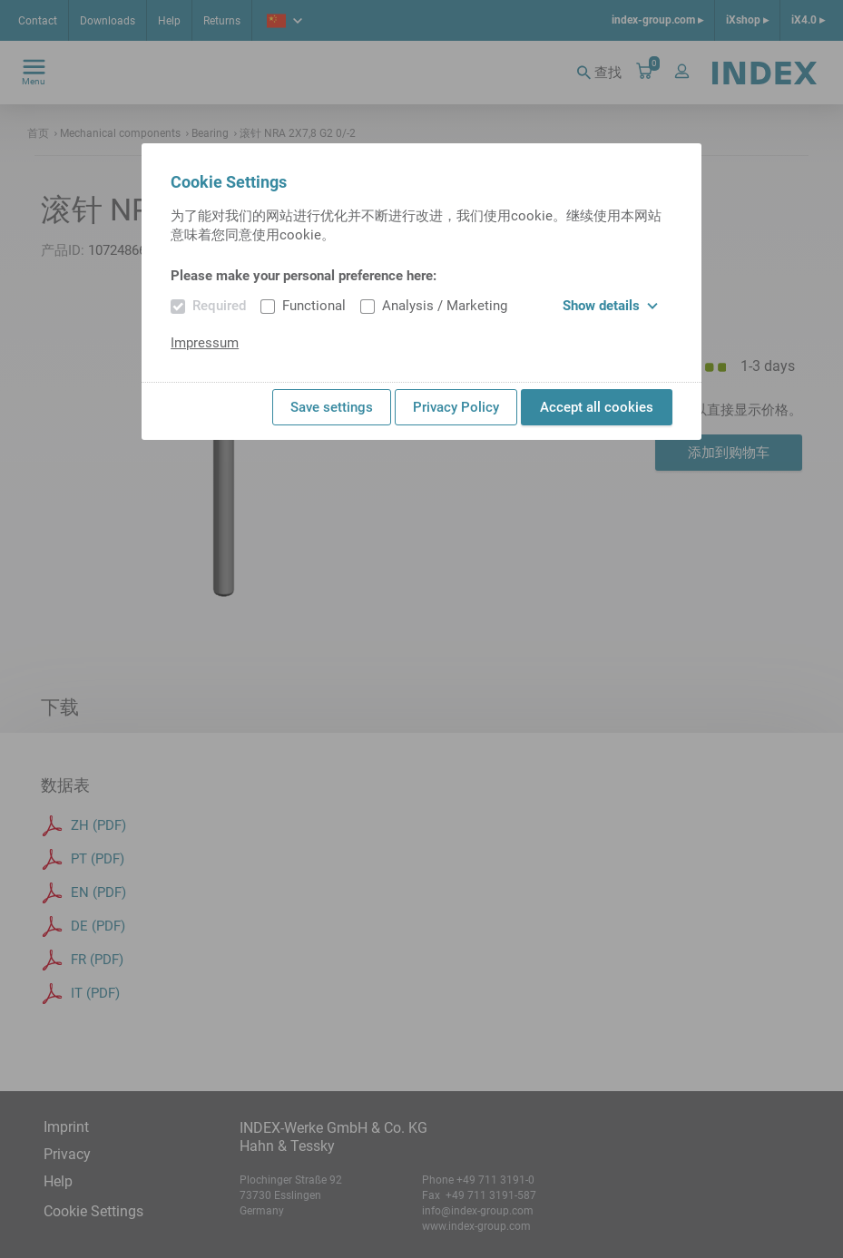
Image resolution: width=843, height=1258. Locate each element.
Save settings (331, 407)
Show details (610, 305)
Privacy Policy (456, 407)
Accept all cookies (596, 407)
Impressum (205, 343)
